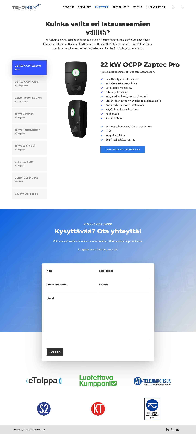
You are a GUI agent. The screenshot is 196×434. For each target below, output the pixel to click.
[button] (29, 67)
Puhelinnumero (64, 289)
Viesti (59, 301)
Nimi (58, 278)
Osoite (102, 289)
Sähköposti (105, 278)
